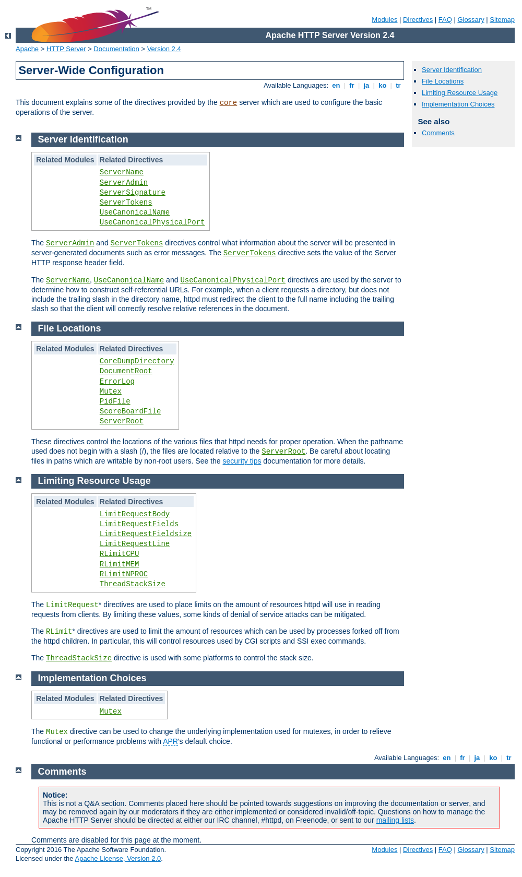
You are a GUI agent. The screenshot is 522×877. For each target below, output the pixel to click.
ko (382, 85)
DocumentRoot (126, 371)
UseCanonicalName (135, 212)
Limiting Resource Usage (459, 93)
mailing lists (395, 820)
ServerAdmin (124, 183)
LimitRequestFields (139, 524)
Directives (418, 19)
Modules (384, 19)
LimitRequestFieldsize (146, 534)
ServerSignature (132, 192)
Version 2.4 (164, 49)
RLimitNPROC (124, 574)
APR (170, 741)
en (336, 85)
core (229, 103)
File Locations (443, 81)
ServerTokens (126, 202)
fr (352, 85)
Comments (438, 133)
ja (366, 85)
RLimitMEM (119, 564)
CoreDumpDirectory (137, 361)
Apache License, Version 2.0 (118, 858)
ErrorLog (117, 381)
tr (398, 85)
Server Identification (452, 70)
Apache (27, 49)
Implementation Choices (458, 104)
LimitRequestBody (135, 514)
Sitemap (502, 19)
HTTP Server (66, 49)
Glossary (470, 19)
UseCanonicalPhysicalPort (152, 222)
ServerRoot (122, 421)
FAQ (445, 19)
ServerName (122, 172)
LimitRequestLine (135, 544)
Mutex (111, 391)
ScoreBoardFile (130, 411)
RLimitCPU (119, 554)
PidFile (115, 401)
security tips (242, 461)
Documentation (116, 49)
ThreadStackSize (132, 584)
